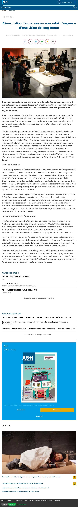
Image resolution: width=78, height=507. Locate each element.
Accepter (12, 504)
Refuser (4, 504)
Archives (39, 416)
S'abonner (57, 410)
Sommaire (21, 410)
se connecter (67, 2)
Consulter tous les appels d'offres (38, 334)
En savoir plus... (22, 504)
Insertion (12, 11)
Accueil (4, 11)
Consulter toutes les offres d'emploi (38, 298)
